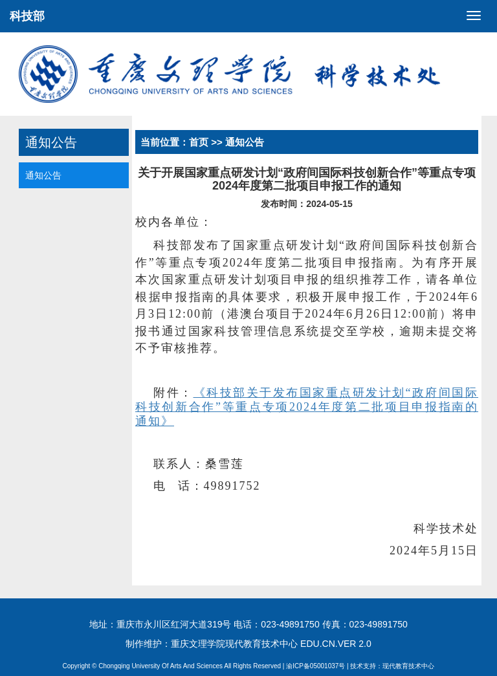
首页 (198, 141)
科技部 (27, 16)
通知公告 (43, 175)
